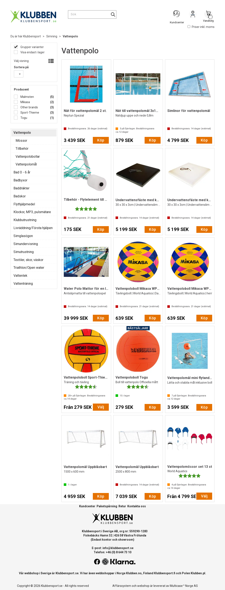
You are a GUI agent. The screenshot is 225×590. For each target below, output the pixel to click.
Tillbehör (22, 149)
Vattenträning (23, 284)
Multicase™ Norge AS (184, 585)
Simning (51, 36)
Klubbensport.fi (164, 573)
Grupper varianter (32, 47)
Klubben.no (134, 573)
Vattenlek (20, 276)
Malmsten (27, 96)
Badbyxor (20, 180)
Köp (100, 140)
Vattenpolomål (26, 164)
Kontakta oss (136, 506)
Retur (122, 506)
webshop (143, 585)
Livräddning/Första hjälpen (33, 228)
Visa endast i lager (32, 52)
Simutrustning (23, 252)
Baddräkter (21, 188)
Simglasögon (23, 236)
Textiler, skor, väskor (28, 260)
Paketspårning (107, 506)
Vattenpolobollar (28, 157)
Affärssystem (121, 585)
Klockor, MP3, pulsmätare (32, 212)
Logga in (193, 15)
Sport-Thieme (29, 112)
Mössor (21, 141)
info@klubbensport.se (118, 548)
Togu (23, 117)
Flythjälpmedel (24, 204)
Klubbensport (32, 36)
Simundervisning (25, 244)
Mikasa (25, 102)
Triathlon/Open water (28, 268)
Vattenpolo (70, 36)
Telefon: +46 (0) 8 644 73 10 (112, 552)
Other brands (29, 107)
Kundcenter (87, 506)
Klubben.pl (198, 573)
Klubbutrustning (24, 220)
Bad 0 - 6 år (21, 172)
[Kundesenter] (177, 14)
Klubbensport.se (67, 573)
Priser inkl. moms (201, 27)
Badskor (19, 196)
